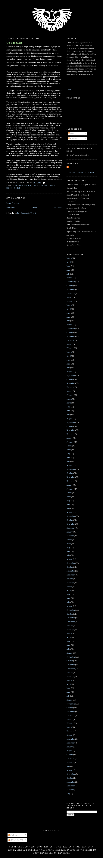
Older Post (58, 207)
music (9, 188)
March (69, 258)
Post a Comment (12, 203)
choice (27, 185)
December (71, 293)
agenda (19, 185)
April (69, 262)
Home (34, 207)
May (68, 266)
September (71, 282)
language (38, 185)
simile (17, 188)
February (70, 301)
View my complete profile (81, 172)
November (71, 289)
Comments (73, 138)
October (70, 285)
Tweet (69, 89)
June (68, 270)
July (68, 274)
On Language (14, 42)
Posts (71, 133)
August (69, 278)
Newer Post (10, 207)
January (70, 297)
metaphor (49, 185)
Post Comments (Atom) (26, 213)
